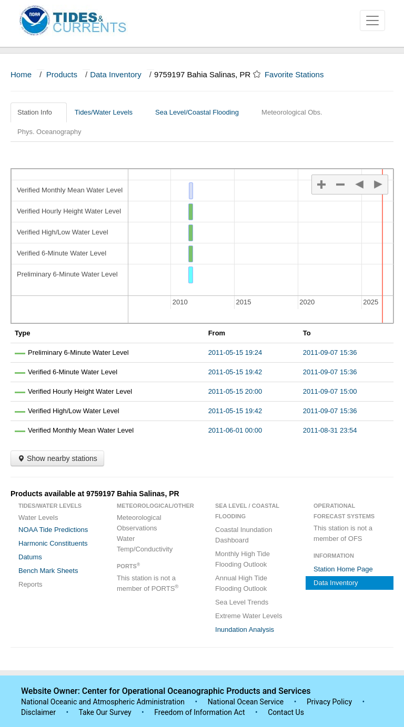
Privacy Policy (329, 702)
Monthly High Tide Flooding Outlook (242, 559)
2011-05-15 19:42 (235, 372)
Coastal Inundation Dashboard (243, 535)
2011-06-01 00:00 (235, 430)
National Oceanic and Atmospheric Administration (103, 702)
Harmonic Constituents (53, 543)
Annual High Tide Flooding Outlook (241, 583)
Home (21, 74)
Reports (30, 584)
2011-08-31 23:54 (330, 430)
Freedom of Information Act (199, 712)
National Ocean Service (246, 702)
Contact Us (286, 712)
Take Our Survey (105, 712)
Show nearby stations (57, 458)
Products (61, 74)
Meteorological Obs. (291, 112)
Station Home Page (343, 569)
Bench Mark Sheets (48, 571)
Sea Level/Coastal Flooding (201, 112)
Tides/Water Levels (107, 112)
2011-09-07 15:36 (330, 352)
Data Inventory (116, 74)
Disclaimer (38, 712)
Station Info (38, 112)
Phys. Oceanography (49, 132)
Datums (30, 557)
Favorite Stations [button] (299, 74)
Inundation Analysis (244, 629)
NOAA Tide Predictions (53, 530)
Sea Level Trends (241, 602)
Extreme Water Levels (248, 616)
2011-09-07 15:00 (330, 391)
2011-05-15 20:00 (235, 391)
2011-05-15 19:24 (235, 352)
